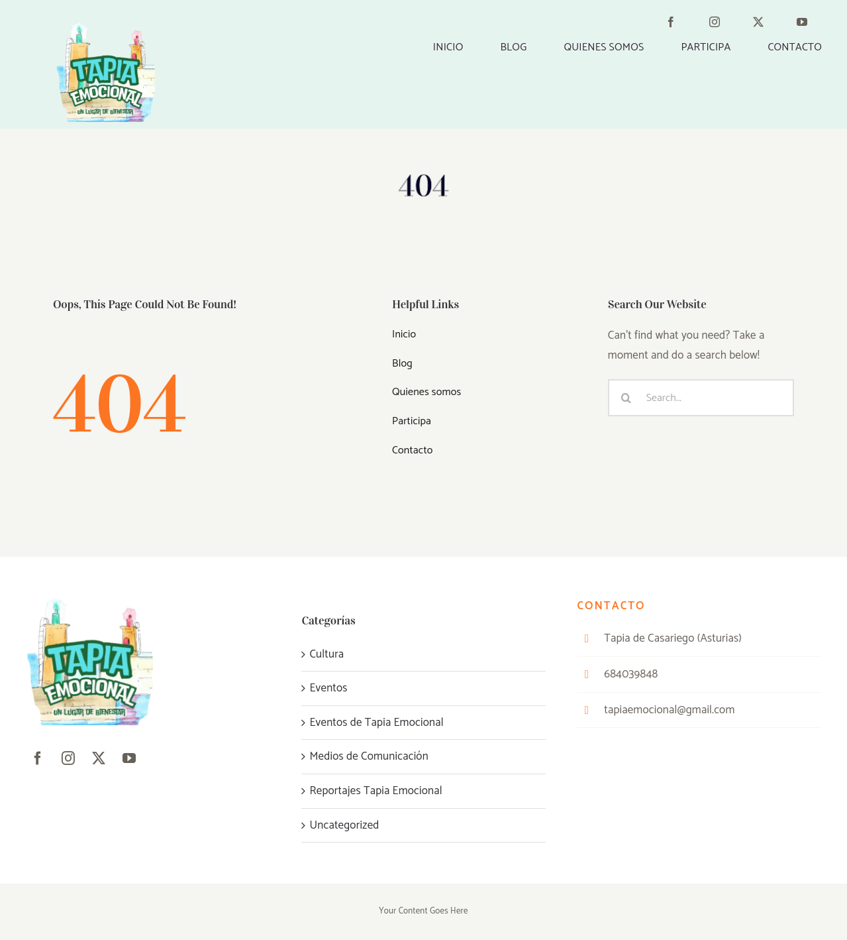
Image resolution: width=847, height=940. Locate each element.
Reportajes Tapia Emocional (375, 791)
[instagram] (722, 24)
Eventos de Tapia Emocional (376, 722)
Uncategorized (344, 825)
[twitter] (766, 24)
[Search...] (701, 397)
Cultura (326, 654)
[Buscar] (626, 397)
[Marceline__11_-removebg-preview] (105, 28)
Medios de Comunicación (368, 756)
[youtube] (809, 24)
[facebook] (678, 24)
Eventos (328, 688)
